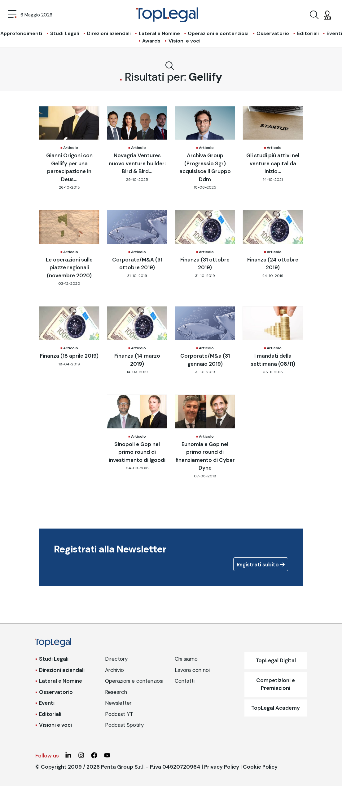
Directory (116, 658)
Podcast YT (119, 714)
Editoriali (308, 33)
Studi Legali (64, 33)
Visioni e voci (184, 41)
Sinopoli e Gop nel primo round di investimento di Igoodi (137, 452)
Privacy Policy (221, 766)
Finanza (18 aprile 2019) (69, 355)
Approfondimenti (21, 33)
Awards (151, 41)
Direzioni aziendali (109, 33)
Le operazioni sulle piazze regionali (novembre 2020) (69, 267)
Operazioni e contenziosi (218, 33)
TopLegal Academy (275, 707)
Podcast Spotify (124, 724)
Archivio (114, 670)
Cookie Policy (260, 766)
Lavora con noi (192, 670)
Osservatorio (272, 33)
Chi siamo (186, 658)
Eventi (47, 702)
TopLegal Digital (276, 660)
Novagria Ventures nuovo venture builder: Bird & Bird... (137, 163)
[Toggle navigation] (12, 15)
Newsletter (118, 702)
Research (116, 692)
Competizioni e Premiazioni (275, 684)
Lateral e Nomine (159, 33)
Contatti (185, 680)
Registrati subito (261, 564)
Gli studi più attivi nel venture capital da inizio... (272, 163)
